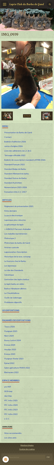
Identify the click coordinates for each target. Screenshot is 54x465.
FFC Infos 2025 (11, 400)
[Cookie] (6, 459)
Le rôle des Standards (13, 270)
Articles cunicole (11, 247)
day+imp (8, 396)
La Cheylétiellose (11, 293)
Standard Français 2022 (14, 164)
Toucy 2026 (9, 326)
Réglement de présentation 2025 (18, 206)
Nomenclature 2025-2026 (15, 187)
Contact (8, 137)
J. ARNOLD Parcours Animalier (17, 229)
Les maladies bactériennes (15, 234)
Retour (27, 116)
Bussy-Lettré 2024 (12, 340)
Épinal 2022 (9, 363)
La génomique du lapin (14, 224)
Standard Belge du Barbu (15, 169)
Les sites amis (10, 437)
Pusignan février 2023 (13, 358)
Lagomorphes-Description (15, 252)
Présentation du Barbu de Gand (18, 132)
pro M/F (7, 387)
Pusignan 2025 (10, 331)
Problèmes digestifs (13, 302)
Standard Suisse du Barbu (15, 178)
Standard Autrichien (13, 183)
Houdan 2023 (10, 349)
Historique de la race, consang (17, 256)
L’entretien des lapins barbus (16, 279)
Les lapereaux (10, 265)
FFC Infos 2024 (11, 405)
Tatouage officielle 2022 (14, 155)
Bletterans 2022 (11, 372)
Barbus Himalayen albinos (15, 288)
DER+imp (8, 391)
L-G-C (6, 419)
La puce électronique (13, 215)
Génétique (9, 275)
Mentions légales (27, 445)
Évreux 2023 (9, 354)
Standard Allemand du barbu (16, 173)
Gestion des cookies (27, 449)
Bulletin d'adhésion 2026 (15, 141)
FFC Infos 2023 (11, 409)
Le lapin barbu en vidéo (14, 284)
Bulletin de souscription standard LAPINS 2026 (24, 160)
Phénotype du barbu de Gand (17, 243)
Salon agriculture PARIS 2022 (17, 368)
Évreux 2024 (9, 345)
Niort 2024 (9, 336)
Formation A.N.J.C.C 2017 (15, 192)
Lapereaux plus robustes (15, 220)
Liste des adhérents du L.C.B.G (17, 151)
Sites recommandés (12, 433)
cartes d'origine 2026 (13, 146)
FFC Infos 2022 (11, 414)
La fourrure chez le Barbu (15, 261)
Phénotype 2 (10, 238)
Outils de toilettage (13, 297)
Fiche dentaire (10, 211)
